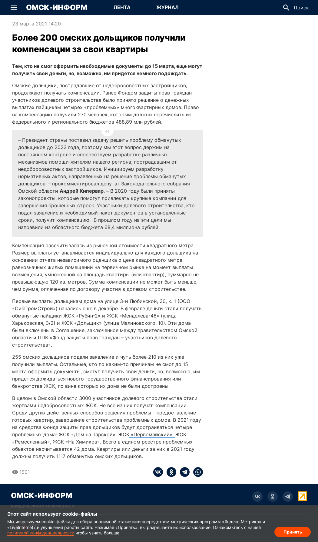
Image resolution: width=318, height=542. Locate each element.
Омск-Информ (56, 7)
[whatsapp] (196, 472)
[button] (13, 7)
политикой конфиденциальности (40, 532)
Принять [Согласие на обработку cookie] (292, 531)
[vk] (158, 472)
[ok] (169, 472)
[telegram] (183, 472)
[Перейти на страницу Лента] (122, 7)
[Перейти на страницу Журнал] (167, 7)
